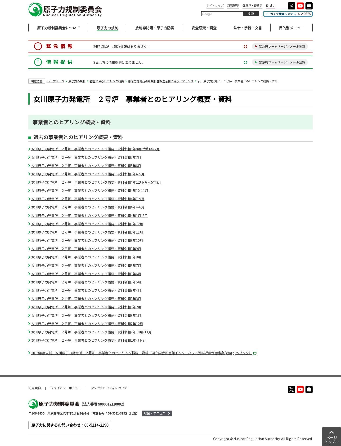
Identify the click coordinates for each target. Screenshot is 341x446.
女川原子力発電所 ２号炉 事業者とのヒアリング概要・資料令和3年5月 (86, 281)
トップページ (55, 81)
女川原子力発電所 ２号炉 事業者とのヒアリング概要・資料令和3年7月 (86, 265)
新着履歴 (233, 5)
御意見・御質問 (252, 5)
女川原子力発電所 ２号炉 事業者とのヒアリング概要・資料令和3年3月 (86, 298)
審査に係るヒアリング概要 (107, 81)
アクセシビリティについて (109, 388)
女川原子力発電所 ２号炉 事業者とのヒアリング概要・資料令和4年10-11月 (89, 190)
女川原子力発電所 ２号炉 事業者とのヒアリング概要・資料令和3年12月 (87, 223)
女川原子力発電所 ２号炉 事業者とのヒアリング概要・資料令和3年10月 (87, 240)
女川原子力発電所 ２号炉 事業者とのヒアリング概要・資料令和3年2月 (86, 306)
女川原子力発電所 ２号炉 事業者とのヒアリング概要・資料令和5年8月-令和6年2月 (95, 148)
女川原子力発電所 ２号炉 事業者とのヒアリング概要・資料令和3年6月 (86, 273)
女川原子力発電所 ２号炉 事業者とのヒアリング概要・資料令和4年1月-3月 (89, 215)
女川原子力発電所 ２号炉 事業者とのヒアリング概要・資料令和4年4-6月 (87, 206)
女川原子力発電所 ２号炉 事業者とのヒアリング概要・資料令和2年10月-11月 (91, 331)
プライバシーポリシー (65, 388)
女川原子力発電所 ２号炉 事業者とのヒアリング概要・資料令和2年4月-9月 (89, 340)
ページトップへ (331, 439)
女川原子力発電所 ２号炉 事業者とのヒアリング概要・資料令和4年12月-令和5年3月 (96, 182)
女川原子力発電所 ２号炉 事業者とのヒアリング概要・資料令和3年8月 (86, 256)
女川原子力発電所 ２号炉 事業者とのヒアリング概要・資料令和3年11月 (87, 232)
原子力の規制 (76, 81)
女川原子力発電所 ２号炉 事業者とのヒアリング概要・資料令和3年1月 (86, 315)
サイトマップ (215, 5)
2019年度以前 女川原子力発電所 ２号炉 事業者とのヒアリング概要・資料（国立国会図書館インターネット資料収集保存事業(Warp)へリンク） (143, 352)
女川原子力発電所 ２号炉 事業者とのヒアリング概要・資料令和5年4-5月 (87, 173)
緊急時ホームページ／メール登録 (282, 46)
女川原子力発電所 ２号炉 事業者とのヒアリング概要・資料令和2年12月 (87, 323)
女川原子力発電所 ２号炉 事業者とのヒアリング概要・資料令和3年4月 (86, 290)
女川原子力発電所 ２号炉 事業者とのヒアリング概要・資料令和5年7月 (86, 157)
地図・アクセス (154, 413)
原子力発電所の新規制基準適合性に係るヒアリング (160, 81)
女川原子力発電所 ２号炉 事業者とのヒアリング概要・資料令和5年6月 (86, 165)
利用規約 (34, 388)
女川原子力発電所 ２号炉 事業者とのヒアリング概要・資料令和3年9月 (86, 248)
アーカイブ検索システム (288, 14)
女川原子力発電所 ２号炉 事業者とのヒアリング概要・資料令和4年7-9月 (87, 198)
